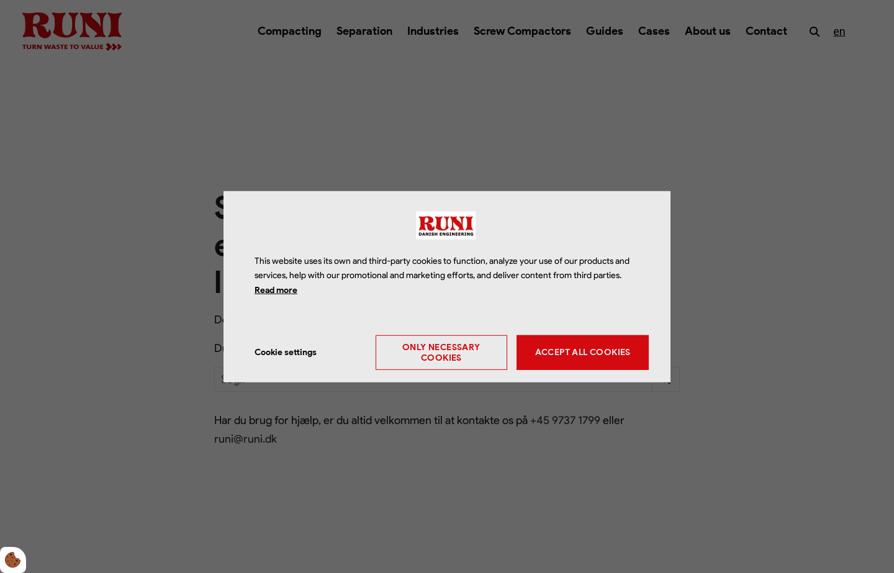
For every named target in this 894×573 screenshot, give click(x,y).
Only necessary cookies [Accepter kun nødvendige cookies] (441, 352)
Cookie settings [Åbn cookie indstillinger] (286, 352)
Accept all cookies (583, 352)
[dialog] (447, 286)
